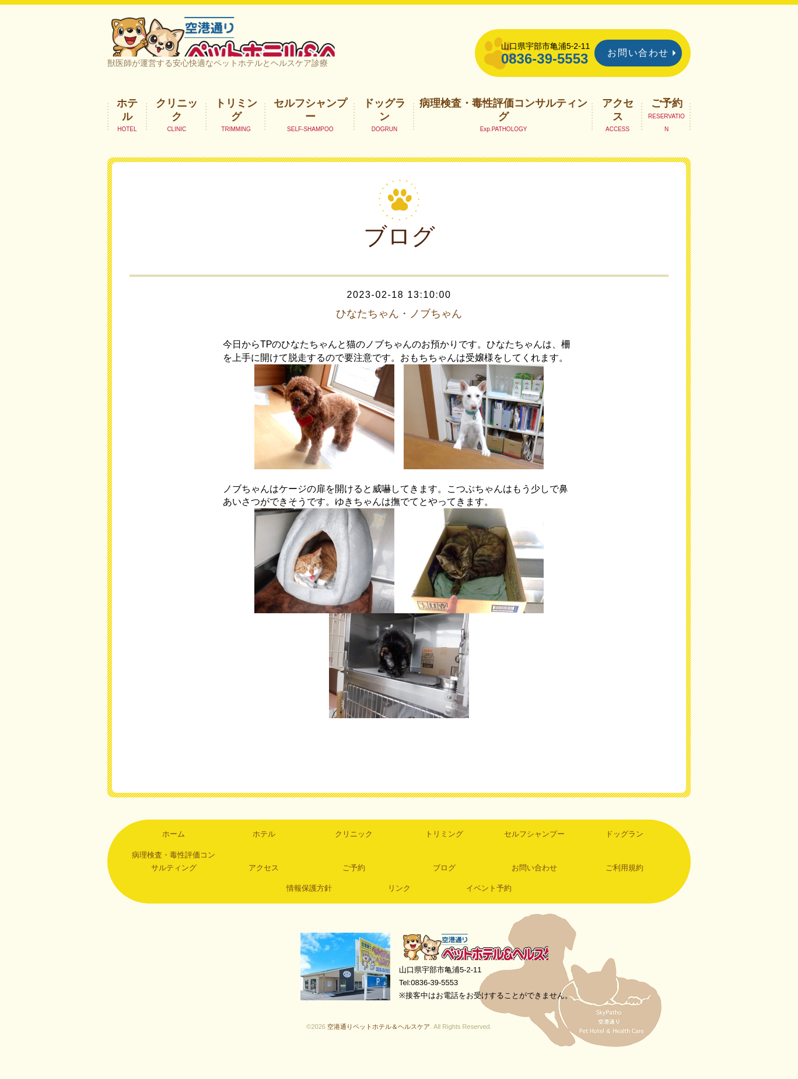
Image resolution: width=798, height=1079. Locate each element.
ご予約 (666, 119)
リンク (399, 905)
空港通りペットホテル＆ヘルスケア (480, 964)
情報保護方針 (309, 905)
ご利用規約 (624, 884)
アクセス (618, 126)
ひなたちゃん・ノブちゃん (399, 330)
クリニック (177, 126)
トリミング (236, 126)
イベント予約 (489, 905)
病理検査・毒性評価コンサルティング (503, 126)
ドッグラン (384, 126)
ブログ (444, 884)
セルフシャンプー (310, 126)
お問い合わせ (638, 53)
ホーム (173, 850)
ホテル (127, 126)
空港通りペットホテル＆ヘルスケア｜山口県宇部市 (262, 44)
